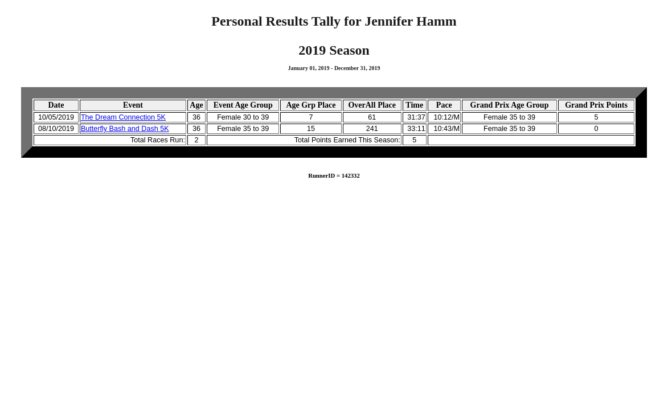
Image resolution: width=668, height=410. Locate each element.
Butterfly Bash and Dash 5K (125, 129)
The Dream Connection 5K (123, 117)
